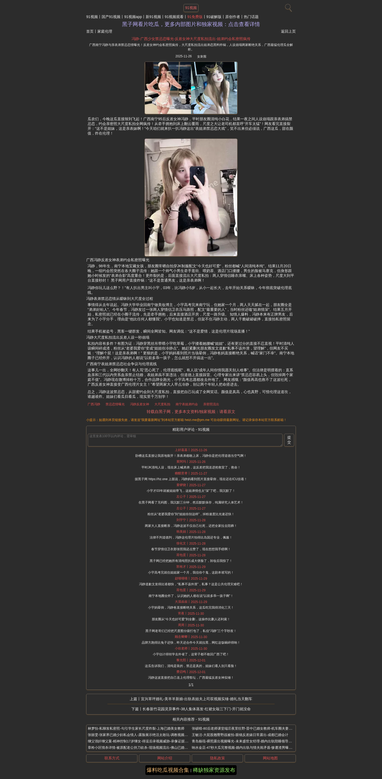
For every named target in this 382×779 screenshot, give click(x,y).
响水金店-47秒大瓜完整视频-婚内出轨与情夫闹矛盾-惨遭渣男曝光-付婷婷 (248, 748)
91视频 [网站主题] (191, 8)
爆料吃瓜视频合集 (168, 770)
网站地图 (270, 758)
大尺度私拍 (162, 404)
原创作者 (232, 17)
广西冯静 (94, 404)
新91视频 (153, 17)
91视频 (92, 17)
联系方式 (112, 758)
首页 (90, 31)
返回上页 (288, 31)
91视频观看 (174, 17)
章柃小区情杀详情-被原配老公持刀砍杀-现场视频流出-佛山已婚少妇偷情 (143, 748)
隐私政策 (217, 758)
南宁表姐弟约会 (187, 404)
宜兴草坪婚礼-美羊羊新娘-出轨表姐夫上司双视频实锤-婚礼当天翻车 (196, 699)
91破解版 (214, 17)
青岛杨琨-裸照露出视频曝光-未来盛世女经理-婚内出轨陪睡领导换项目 (245, 741)
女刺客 (202, 56)
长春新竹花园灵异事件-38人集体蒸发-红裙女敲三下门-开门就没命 (196, 709)
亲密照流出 (211, 404)
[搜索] (287, 6)
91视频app (133, 17)
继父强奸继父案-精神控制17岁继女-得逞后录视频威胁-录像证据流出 (140, 741)
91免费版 (195, 17)
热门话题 (251, 17)
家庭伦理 (104, 31)
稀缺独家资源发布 (214, 770)
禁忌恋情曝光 (115, 404)
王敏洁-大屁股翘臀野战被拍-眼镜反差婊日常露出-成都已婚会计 (240, 735)
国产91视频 (111, 17)
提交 (289, 439)
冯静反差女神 (139, 404)
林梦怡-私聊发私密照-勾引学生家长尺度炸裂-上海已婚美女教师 (136, 728)
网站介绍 (164, 758)
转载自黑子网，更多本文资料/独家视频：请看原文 (191, 411)
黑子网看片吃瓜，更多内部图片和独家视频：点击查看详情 (191, 24)
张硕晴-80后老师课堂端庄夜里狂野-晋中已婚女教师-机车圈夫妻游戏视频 (247, 728)
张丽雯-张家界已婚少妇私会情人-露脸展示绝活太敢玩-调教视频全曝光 (141, 735)
